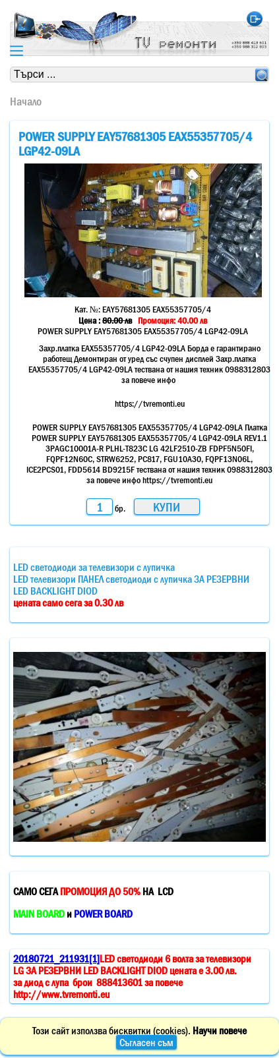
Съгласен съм (146, 1042)
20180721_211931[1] (56, 958)
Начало (26, 101)
